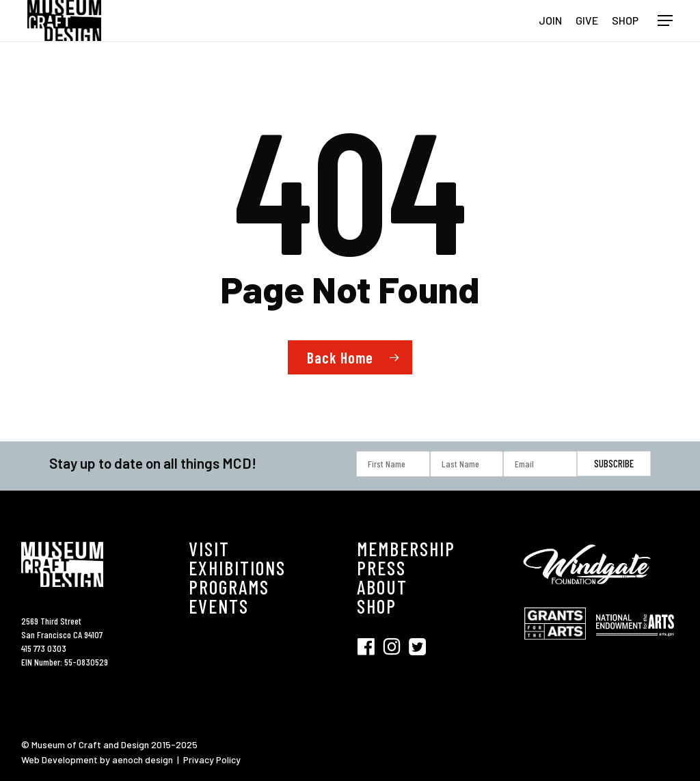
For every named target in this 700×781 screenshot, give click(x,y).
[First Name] (393, 464)
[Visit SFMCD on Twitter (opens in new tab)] (417, 645)
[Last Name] (467, 464)
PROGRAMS (229, 587)
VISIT (209, 549)
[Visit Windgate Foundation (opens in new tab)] (589, 593)
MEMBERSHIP (406, 549)
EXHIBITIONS (237, 568)
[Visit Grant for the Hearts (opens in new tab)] (558, 646)
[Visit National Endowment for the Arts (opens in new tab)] (635, 642)
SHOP (376, 606)
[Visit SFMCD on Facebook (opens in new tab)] (370, 645)
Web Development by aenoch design (97, 759)
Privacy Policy (212, 759)
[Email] (540, 464)
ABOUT (382, 587)
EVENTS (219, 606)
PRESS (381, 568)
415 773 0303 (43, 648)
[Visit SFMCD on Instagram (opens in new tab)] (396, 645)
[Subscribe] (614, 463)
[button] (665, 21)
